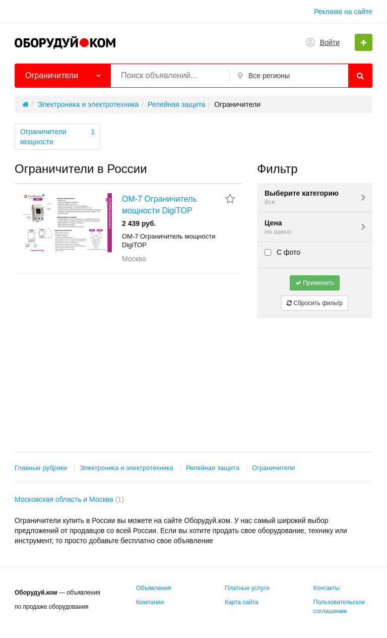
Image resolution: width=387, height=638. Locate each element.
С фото (282, 252)
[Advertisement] (314, 376)
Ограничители (273, 468)
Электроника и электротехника (126, 468)
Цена (316, 228)
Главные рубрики (41, 468)
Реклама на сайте (343, 12)
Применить (314, 282)
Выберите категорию (316, 198)
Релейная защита (212, 468)
